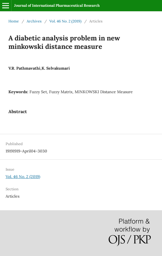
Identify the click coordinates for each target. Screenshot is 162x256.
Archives (34, 21)
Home (13, 21)
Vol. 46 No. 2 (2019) (65, 21)
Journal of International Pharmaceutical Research (57, 5)
